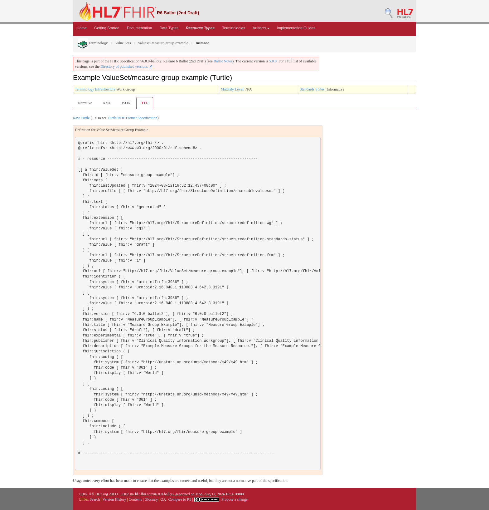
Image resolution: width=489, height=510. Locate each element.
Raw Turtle (81, 118)
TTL (144, 103)
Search (95, 499)
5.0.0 (273, 61)
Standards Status (312, 89)
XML (107, 103)
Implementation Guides (296, 28)
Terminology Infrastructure (95, 89)
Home (82, 28)
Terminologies (233, 28)
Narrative (85, 103)
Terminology (93, 43)
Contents (135, 499)
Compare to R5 (179, 499)
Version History (114, 499)
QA (163, 499)
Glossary (151, 499)
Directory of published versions (126, 66)
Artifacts (261, 28)
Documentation (139, 28)
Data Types (168, 28)
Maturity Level (232, 89)
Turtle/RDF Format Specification (132, 118)
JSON (126, 103)
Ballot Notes (223, 61)
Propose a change (234, 499)
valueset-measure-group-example (163, 43)
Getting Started (106, 28)
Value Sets (123, 43)
